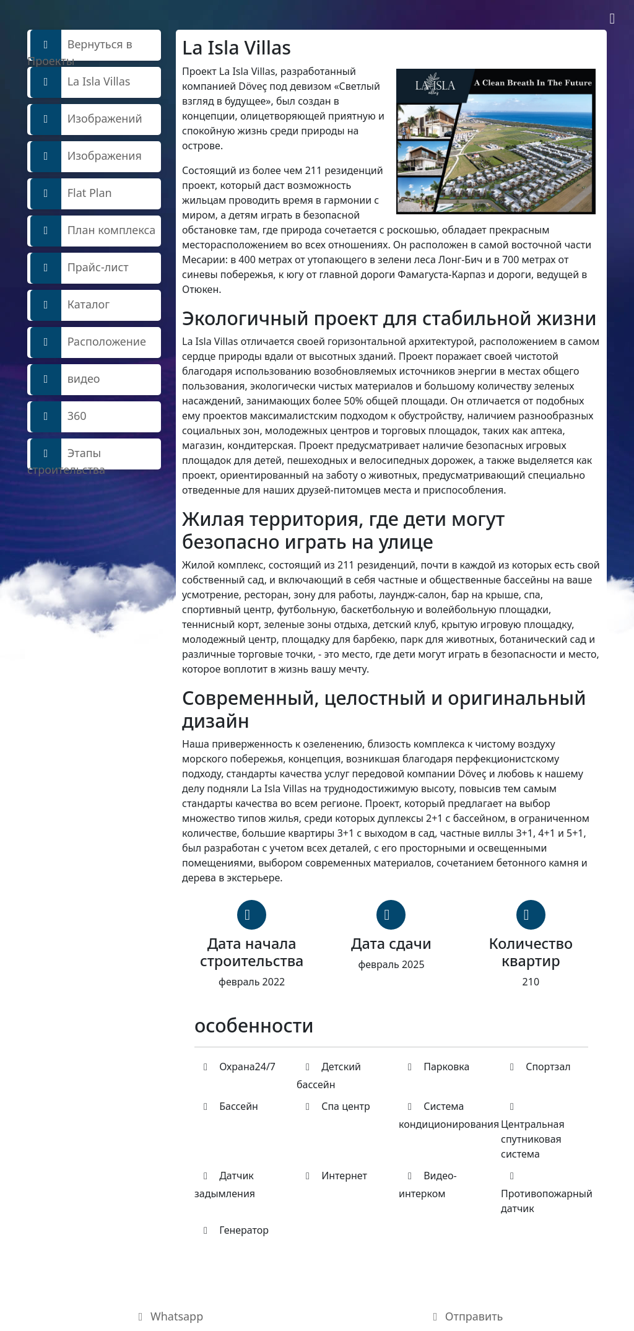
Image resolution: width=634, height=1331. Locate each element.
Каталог (70, 305)
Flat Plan (71, 193)
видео (65, 379)
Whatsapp (169, 1316)
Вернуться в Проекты (79, 45)
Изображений (86, 119)
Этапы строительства (66, 454)
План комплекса (92, 231)
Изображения (86, 156)
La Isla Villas (80, 82)
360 (58, 416)
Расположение (88, 342)
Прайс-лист (79, 268)
